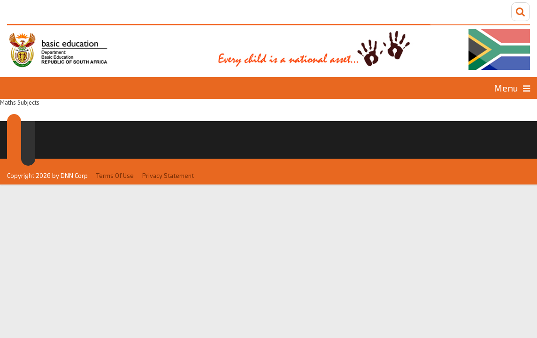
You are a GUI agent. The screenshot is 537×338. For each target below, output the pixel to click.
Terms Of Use (115, 156)
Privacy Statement (168, 156)
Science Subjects (464, 87)
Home (46, 87)
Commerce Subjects (276, 87)
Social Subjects (373, 87)
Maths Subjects (178, 87)
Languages (100, 87)
